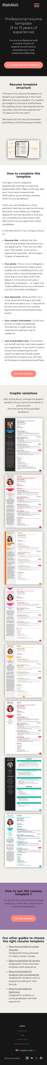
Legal (22, 1035)
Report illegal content (22, 1044)
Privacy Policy (22, 1039)
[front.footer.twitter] (36, 1058)
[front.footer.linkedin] (27, 1058)
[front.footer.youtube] (31, 1058)
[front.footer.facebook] (41, 1058)
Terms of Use (22, 1031)
